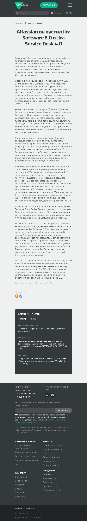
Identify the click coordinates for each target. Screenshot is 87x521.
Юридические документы (28, 517)
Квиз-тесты (49, 461)
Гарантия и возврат (53, 490)
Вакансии (20, 492)
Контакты (48, 474)
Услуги (18, 464)
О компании (21, 476)
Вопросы (47, 482)
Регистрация (58, 13)
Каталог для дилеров (26, 456)
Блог (45, 453)
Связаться (49, 5)
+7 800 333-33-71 (25, 393)
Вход (55, 11)
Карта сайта (21, 513)
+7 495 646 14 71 (24, 396)
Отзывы (19, 488)
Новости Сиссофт (52, 445)
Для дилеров (49, 478)
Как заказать (50, 486)
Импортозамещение (26, 452)
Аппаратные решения (26, 460)
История (19, 484)
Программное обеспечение (22, 446)
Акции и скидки (51, 465)
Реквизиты (20, 496)
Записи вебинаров (52, 457)
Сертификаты (22, 480)
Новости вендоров (52, 449)
